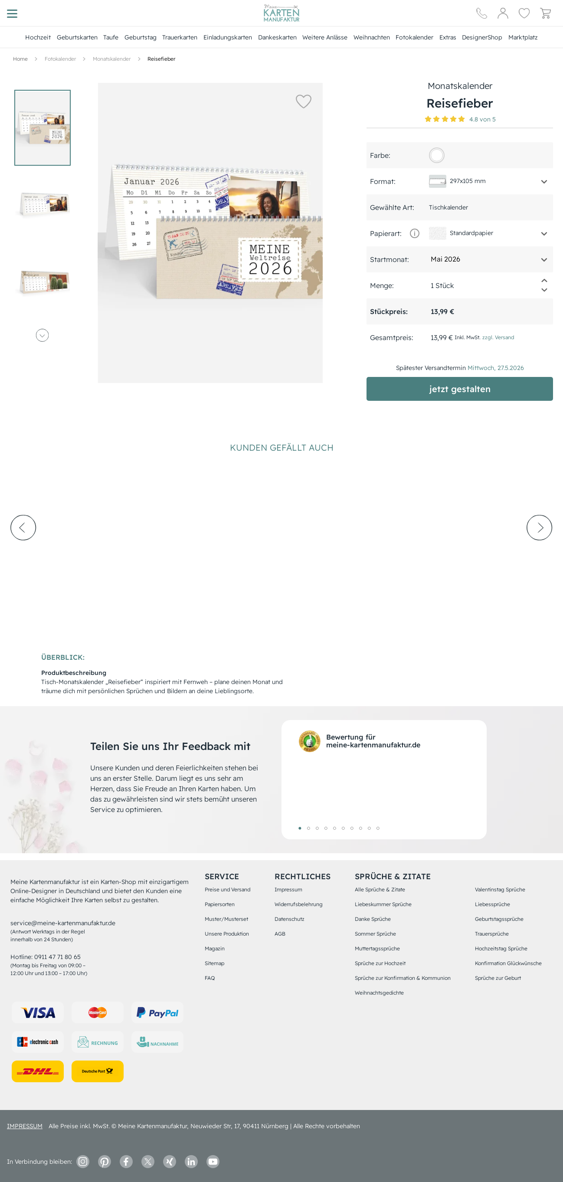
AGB (280, 933)
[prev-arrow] (23, 551)
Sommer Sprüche (375, 933)
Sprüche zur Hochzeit (380, 963)
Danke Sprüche (373, 919)
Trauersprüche (492, 933)
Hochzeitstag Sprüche (501, 948)
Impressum (288, 889)
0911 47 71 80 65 (57, 957)
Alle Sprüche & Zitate (380, 889)
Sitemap (214, 963)
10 (377, 828)
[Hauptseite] (281, 13)
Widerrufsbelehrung (299, 904)
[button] (303, 101)
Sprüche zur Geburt (498, 978)
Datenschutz (289, 919)
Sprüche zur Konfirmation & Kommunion (403, 978)
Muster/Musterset (226, 919)
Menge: (382, 285)
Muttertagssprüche (377, 948)
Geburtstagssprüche (499, 919)
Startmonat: (389, 259)
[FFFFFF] (437, 155)
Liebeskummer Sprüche (383, 904)
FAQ (210, 978)
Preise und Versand (227, 889)
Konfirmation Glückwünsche (508, 963)
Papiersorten (220, 904)
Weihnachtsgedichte (379, 992)
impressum (25, 1126)
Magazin (215, 948)
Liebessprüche (492, 904)
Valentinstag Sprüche (500, 889)
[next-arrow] (540, 551)
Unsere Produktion (227, 933)
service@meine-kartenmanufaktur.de (62, 923)
